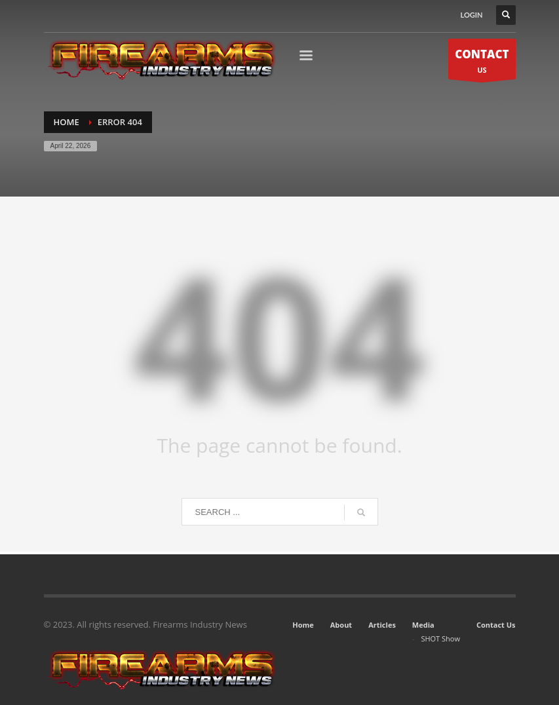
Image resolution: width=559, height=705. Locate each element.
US (481, 62)
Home (303, 625)
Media (423, 625)
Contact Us (496, 625)
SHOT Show (440, 638)
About (341, 625)
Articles (382, 625)
